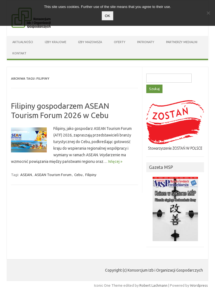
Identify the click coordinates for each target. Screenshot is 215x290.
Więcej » (115, 161)
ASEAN (26, 175)
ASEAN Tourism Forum (53, 175)
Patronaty (145, 42)
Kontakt (19, 53)
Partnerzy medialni (181, 42)
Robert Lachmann (153, 285)
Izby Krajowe (55, 42)
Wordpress (199, 285)
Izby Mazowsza (90, 42)
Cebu (78, 175)
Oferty (119, 42)
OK (107, 16)
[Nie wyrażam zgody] (208, 13)
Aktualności (22, 42)
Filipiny (90, 175)
